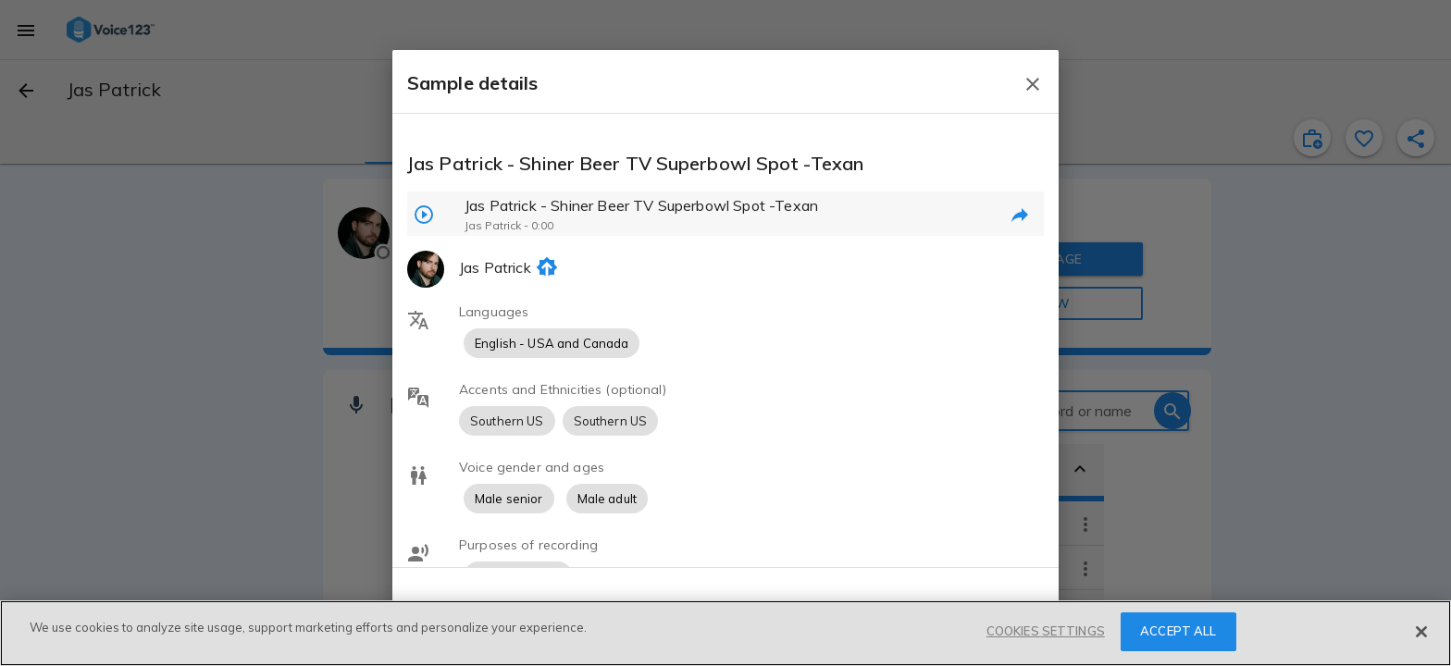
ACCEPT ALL (1178, 630)
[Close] (1421, 631)
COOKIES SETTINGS (1045, 630)
